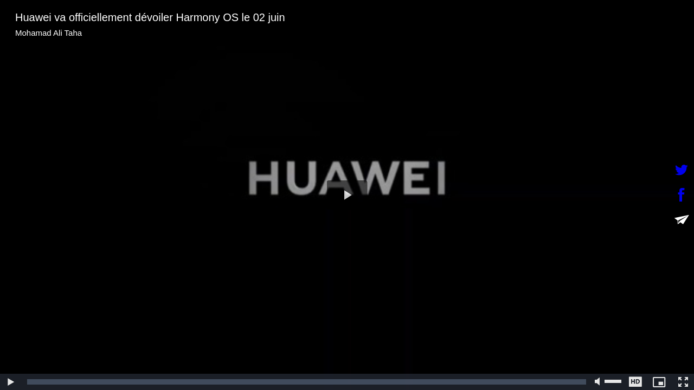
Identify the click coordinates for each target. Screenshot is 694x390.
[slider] (306, 382)
